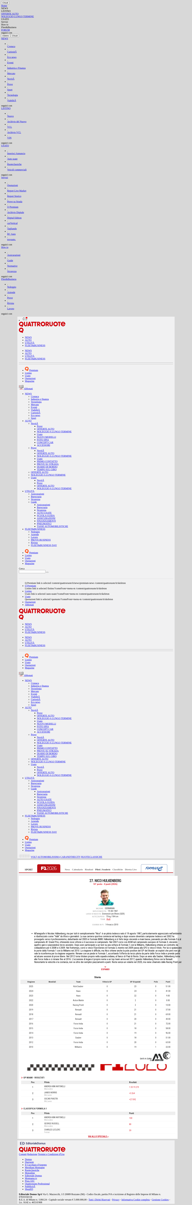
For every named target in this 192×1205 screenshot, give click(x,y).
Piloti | (98, 869)
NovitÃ (10, 79)
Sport (9, 89)
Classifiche (117, 869)
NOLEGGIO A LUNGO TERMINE (54, 431)
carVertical (12, 223)
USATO (5, 145)
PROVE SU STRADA (48, 464)
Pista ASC (30, 1181)
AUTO (28, 340)
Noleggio (11, 287)
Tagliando (12, 228)
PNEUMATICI (44, 523)
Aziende (11, 292)
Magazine (29, 381)
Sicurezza (11, 271)
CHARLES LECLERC (52, 1129)
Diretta (128, 869)
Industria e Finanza (16, 68)
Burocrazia (36, 496)
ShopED (29, 1189)
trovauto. (11, 239)
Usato (27, 375)
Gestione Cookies (160, 1199)
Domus (28, 1159)
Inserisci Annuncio (16, 153)
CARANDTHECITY (70, 857)
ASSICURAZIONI (46, 518)
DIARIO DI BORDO (47, 467)
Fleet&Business (8, 279)
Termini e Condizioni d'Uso (51, 1154)
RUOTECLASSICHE (91, 857)
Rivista (10, 303)
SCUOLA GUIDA (46, 515)
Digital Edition (14, 218)
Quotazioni (12, 185)
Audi (108, 919)
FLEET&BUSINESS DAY (44, 545)
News (67, 869)
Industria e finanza (40, 399)
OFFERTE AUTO (45, 429)
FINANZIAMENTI (46, 521)
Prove (10, 84)
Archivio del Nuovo (16, 121)
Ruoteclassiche (14, 164)
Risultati (89, 869)
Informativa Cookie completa (136, 1199)
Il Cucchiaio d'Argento (36, 1165)
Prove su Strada (14, 201)
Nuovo (10, 116)
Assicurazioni (13, 255)
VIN (9, 138)
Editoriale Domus (33, 1175)
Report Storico (14, 196)
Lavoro (10, 308)
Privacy (116, 1199)
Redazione (32, 1154)
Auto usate (12, 159)
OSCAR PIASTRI (51, 1098)
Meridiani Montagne (35, 1167)
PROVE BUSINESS (41, 540)
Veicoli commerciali (17, 169)
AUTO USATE (44, 513)
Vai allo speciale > (98, 1136)
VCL (9, 127)
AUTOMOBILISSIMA (48, 857)
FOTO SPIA (43, 439)
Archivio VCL (14, 132)
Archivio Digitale (15, 212)
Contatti (23, 1154)
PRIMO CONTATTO (47, 461)
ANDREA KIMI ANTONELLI (54, 1086)
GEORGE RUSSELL (51, 1123)
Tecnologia (12, 95)
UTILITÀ (29, 342)
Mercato (11, 73)
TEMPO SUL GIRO (47, 469)
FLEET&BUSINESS (35, 345)
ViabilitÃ (11, 100)
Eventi (10, 62)
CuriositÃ (12, 52)
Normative (12, 266)
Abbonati (29, 604)
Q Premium (12, 207)
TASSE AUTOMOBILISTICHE (52, 526)
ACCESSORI (43, 445)
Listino (28, 373)
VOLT (34, 857)
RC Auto (11, 234)
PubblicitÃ (30, 1186)
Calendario (77, 869)
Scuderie (106, 869)
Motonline (30, 1173)
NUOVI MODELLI (46, 437)
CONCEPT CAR (45, 442)
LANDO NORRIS (50, 1092)
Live (134, 869)
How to (4, 247)
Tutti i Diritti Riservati (99, 1199)
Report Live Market (16, 190)
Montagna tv (31, 1178)
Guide (10, 260)
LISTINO (5, 108)
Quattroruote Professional (37, 1183)
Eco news (11, 57)
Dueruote (29, 1162)
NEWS (4, 38)
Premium (33, 370)
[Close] (5, 2)
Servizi (4, 177)
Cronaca (11, 46)
